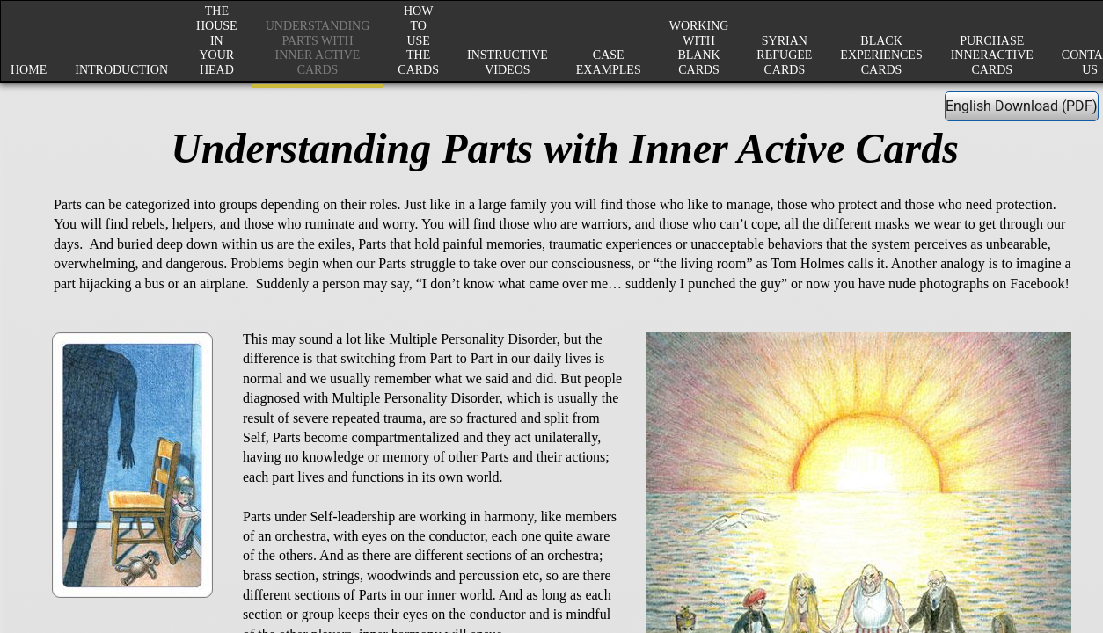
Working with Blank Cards (699, 47)
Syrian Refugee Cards (784, 55)
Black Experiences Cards (881, 55)
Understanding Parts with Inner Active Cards (318, 47)
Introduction (121, 69)
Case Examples (608, 62)
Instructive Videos (507, 62)
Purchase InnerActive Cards (992, 55)
